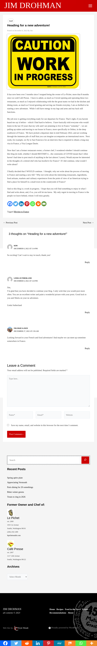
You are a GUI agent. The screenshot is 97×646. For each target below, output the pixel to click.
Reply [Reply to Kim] (87, 262)
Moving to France (21, 212)
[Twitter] (15, 203)
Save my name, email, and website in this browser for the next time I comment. (44, 425)
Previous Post (10, 223)
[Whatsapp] (32, 203)
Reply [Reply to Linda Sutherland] (87, 312)
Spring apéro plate (15, 478)
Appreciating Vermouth (17, 482)
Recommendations (58, 613)
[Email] (43, 203)
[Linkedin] (21, 203)
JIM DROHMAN (35, 5)
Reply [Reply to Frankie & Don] (87, 348)
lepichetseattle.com (13, 535)
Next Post (88, 223)
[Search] (85, 460)
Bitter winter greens (15, 492)
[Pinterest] (26, 203)
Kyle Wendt (23, 628)
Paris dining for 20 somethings (20, 487)
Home (52, 609)
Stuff (11, 21)
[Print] (38, 203)
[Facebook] (9, 203)
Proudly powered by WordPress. (65, 627)
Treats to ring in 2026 (16, 497)
